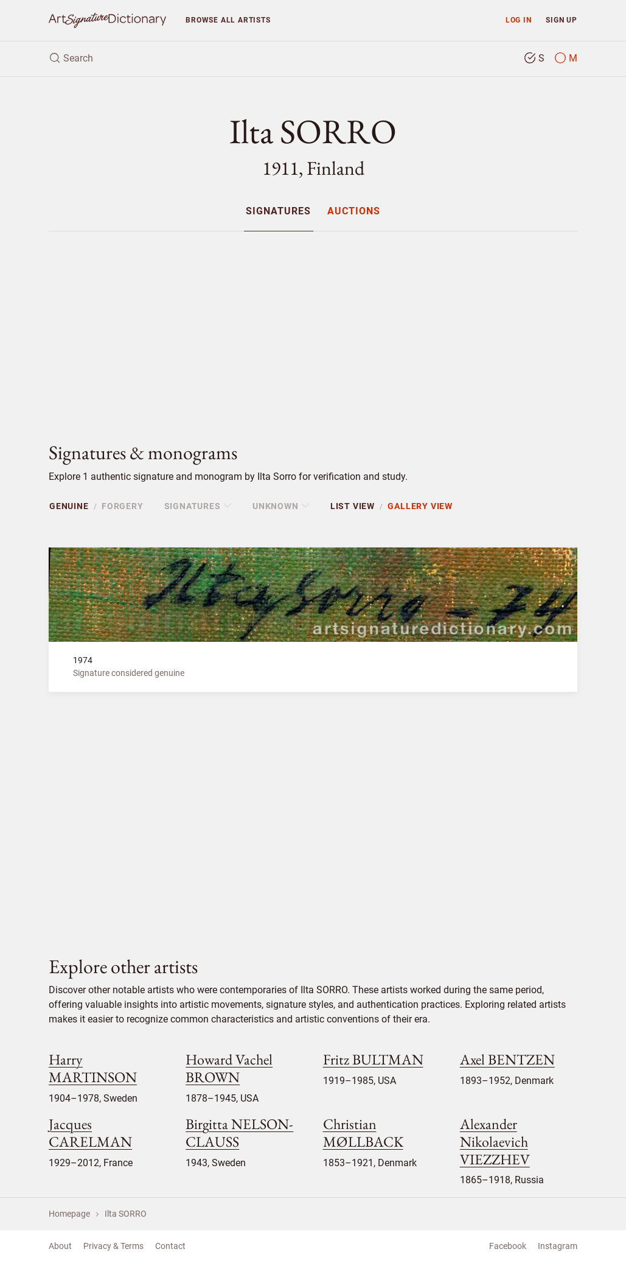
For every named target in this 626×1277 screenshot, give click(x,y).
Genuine (69, 506)
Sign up (561, 19)
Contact (170, 1246)
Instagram (557, 1246)
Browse (228, 19)
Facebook (507, 1246)
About (60, 1246)
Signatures (278, 211)
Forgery (123, 506)
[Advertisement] (313, 326)
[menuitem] (278, 211)
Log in (519, 19)
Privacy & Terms (113, 1246)
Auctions (353, 211)
